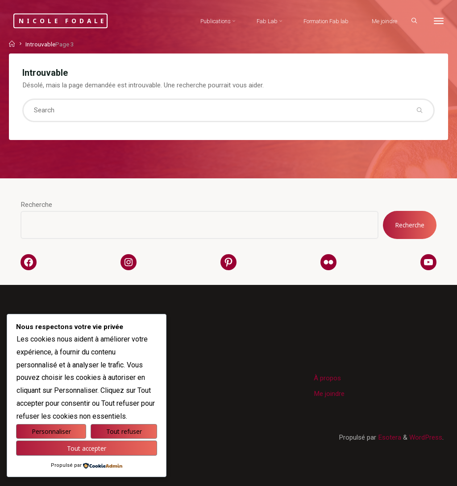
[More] (439, 21)
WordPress (425, 437)
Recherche (36, 205)
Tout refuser (124, 431)
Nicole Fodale (63, 20)
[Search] (414, 20)
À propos (327, 378)
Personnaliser (51, 431)
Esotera (388, 437)
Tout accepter (86, 448)
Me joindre (329, 394)
